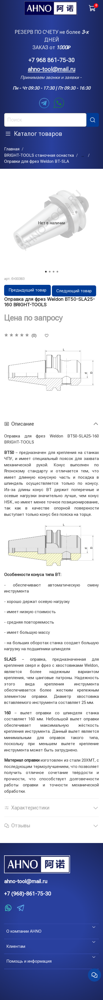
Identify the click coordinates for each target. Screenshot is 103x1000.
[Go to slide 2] (50, 271)
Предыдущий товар (27, 290)
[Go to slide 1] (46, 271)
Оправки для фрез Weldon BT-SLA (36, 161)
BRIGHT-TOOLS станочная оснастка (39, 155)
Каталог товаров (33, 133)
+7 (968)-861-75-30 (27, 894)
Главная (12, 149)
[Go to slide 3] (53, 271)
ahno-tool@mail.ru (51, 69)
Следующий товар (74, 290)
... (83, 155)
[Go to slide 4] (57, 271)
